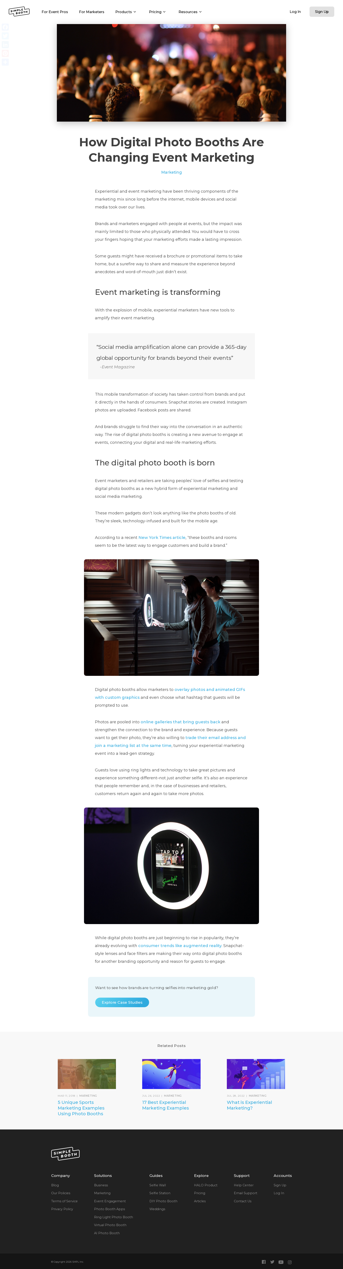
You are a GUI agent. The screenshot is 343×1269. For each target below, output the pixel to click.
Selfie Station (159, 1193)
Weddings (157, 1209)
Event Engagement (110, 1201)
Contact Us (242, 1201)
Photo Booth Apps (109, 1209)
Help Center (244, 1185)
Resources (191, 12)
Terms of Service (64, 1201)
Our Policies (60, 1193)
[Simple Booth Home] (19, 11)
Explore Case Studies (122, 1002)
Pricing (158, 12)
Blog (55, 1185)
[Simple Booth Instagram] (289, 1262)
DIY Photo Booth (163, 1201)
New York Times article (162, 537)
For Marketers (91, 12)
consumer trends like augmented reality (180, 945)
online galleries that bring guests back (180, 722)
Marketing (171, 172)
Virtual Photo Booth (110, 1225)
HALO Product (205, 1185)
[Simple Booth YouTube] (281, 1262)
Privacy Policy (62, 1209)
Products (126, 12)
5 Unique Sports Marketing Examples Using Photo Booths (81, 1108)
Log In (295, 11)
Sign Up (322, 11)
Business (101, 1185)
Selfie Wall (157, 1185)
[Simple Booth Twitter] (272, 1262)
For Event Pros (55, 12)
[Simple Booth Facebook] (264, 1262)
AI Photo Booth (107, 1233)
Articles (200, 1201)
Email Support (245, 1193)
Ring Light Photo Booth (113, 1217)
